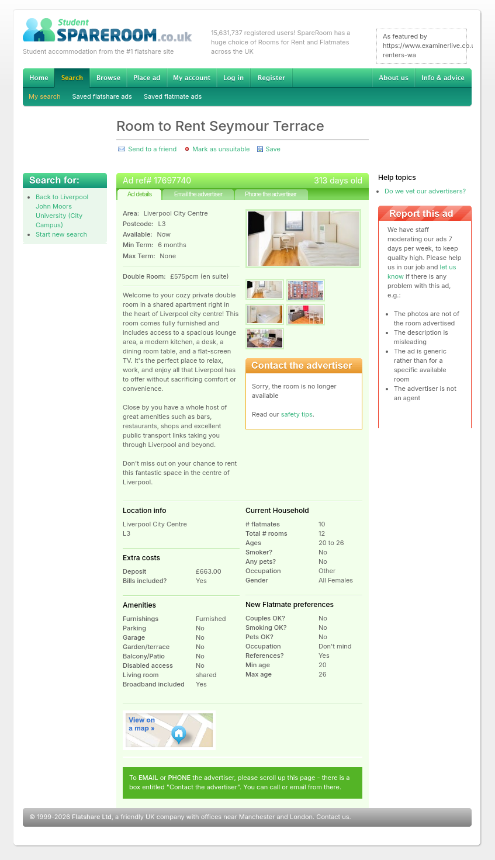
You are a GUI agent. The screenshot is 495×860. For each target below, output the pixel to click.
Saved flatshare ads (102, 96)
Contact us (332, 817)
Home (38, 77)
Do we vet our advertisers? (425, 191)
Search (71, 78)
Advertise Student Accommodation (147, 77)
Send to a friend (152, 149)
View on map (169, 730)
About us (393, 77)
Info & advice (443, 77)
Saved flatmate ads (173, 96)
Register (271, 77)
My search (45, 96)
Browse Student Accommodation (108, 77)
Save (272, 149)
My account (192, 77)
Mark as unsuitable (221, 149)
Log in (233, 77)
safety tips (297, 414)
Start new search (61, 234)
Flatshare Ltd (92, 817)
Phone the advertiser (270, 194)
